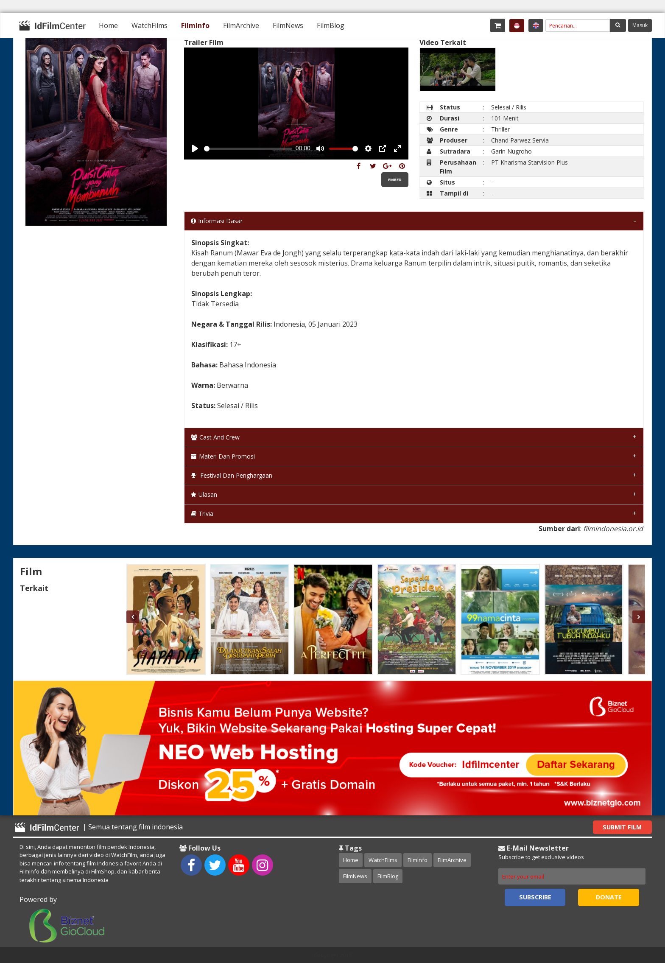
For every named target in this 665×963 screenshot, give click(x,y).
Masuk (640, 25)
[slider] (248, 149)
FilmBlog (330, 25)
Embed (395, 179)
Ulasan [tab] (204, 494)
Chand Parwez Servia (520, 140)
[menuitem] (108, 25)
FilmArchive (241, 25)
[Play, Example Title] (195, 148)
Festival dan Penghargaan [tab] (231, 475)
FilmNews (288, 25)
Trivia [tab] (202, 513)
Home (108, 25)
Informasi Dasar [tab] (217, 221)
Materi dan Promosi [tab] (223, 456)
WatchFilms (149, 25)
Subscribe (535, 897)
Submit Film (622, 827)
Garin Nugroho (511, 151)
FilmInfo (195, 25)
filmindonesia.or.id (613, 528)
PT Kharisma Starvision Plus (529, 162)
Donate (609, 897)
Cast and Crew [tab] (215, 437)
